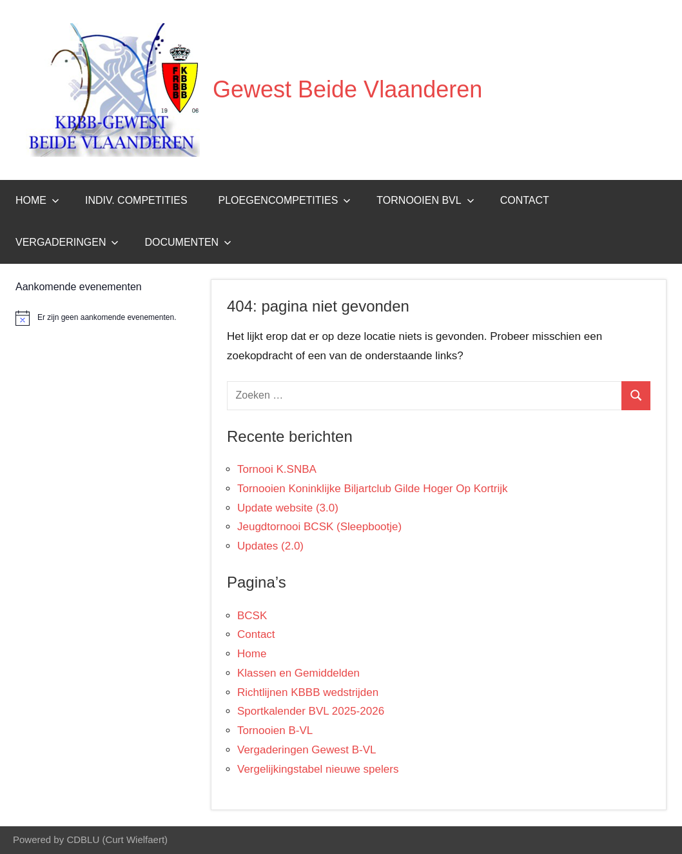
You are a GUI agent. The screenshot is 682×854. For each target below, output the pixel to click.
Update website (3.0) (287, 508)
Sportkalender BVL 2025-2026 (310, 711)
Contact (524, 200)
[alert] (105, 318)
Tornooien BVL (425, 200)
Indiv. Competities (136, 200)
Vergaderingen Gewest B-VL (306, 750)
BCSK (252, 616)
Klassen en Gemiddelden (298, 673)
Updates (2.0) (270, 546)
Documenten (187, 242)
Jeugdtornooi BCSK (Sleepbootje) (319, 527)
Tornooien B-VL (275, 730)
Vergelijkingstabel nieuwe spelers (317, 769)
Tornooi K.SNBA (277, 469)
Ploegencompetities (285, 200)
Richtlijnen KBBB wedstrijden (307, 692)
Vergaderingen (67, 242)
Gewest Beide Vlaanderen (347, 89)
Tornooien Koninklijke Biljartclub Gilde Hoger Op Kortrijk (372, 488)
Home (37, 200)
